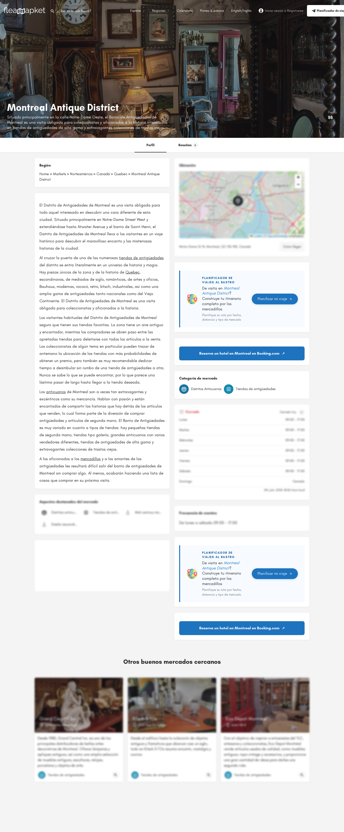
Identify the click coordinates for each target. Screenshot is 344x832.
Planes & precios (212, 11)
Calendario (185, 11)
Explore (135, 11)
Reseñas (188, 145)
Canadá (103, 174)
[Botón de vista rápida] (115, 775)
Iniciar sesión (274, 11)
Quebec (120, 174)
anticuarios (56, 391)
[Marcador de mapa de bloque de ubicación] (238, 201)
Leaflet (256, 236)
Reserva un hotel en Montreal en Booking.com (239, 353)
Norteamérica (81, 174)
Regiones (159, 11)
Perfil (150, 145)
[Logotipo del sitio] (25, 10)
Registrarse (295, 11)
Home (44, 174)
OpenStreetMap (277, 236)
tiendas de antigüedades (141, 257)
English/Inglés (241, 11)
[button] (242, 205)
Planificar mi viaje (275, 298)
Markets (59, 174)
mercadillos (91, 458)
